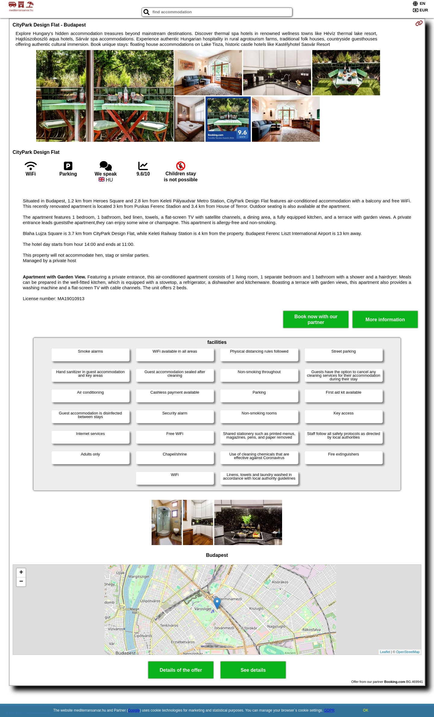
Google (134, 710)
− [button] (21, 581)
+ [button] (21, 572)
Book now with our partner (316, 319)
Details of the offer (181, 670)
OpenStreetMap (408, 652)
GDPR (329, 710)
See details (253, 670)
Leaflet (385, 652)
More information (385, 319)
